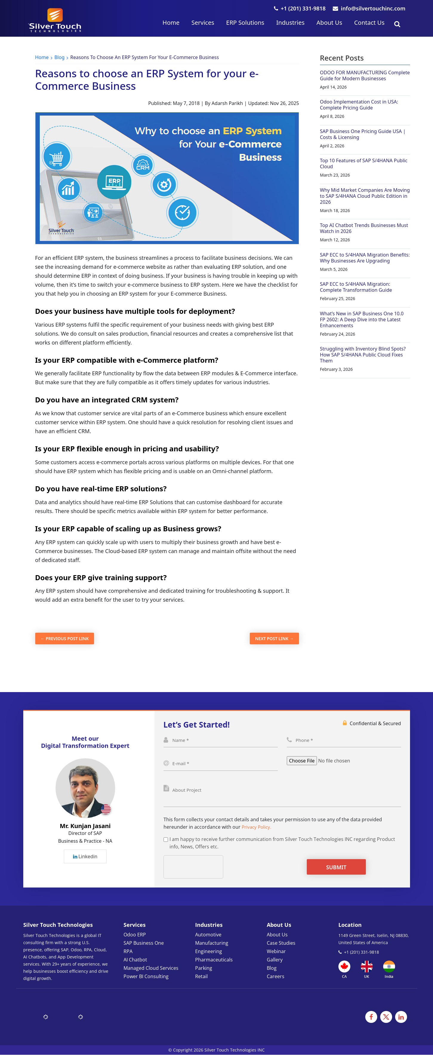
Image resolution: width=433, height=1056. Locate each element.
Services (202, 22)
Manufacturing (211, 944)
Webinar (276, 952)
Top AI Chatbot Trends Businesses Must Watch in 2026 (364, 228)
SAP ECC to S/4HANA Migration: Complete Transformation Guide (356, 287)
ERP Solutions (245, 22)
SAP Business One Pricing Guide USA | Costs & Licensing (363, 134)
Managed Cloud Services (151, 969)
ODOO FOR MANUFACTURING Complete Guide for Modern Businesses (365, 75)
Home (171, 22)
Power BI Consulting (146, 977)
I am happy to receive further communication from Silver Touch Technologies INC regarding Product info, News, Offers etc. (282, 844)
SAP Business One (144, 944)
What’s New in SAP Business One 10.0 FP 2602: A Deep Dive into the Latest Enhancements (361, 319)
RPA (128, 952)
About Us (329, 22)
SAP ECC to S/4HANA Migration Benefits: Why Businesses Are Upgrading (365, 258)
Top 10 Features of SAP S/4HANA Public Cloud (363, 163)
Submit (330, 868)
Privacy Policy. (257, 828)
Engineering (208, 952)
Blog (59, 57)
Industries (290, 22)
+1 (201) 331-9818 (300, 8)
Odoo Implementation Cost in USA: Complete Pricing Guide (359, 105)
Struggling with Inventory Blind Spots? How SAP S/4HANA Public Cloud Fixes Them (363, 355)
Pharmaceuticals (214, 961)
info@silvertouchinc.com (369, 8)
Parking (203, 969)
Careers (275, 977)
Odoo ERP (135, 936)
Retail (201, 977)
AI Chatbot (135, 961)
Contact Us (369, 22)
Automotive (208, 936)
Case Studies (281, 944)
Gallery (275, 961)
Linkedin (85, 857)
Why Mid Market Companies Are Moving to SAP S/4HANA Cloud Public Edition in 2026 (365, 196)
